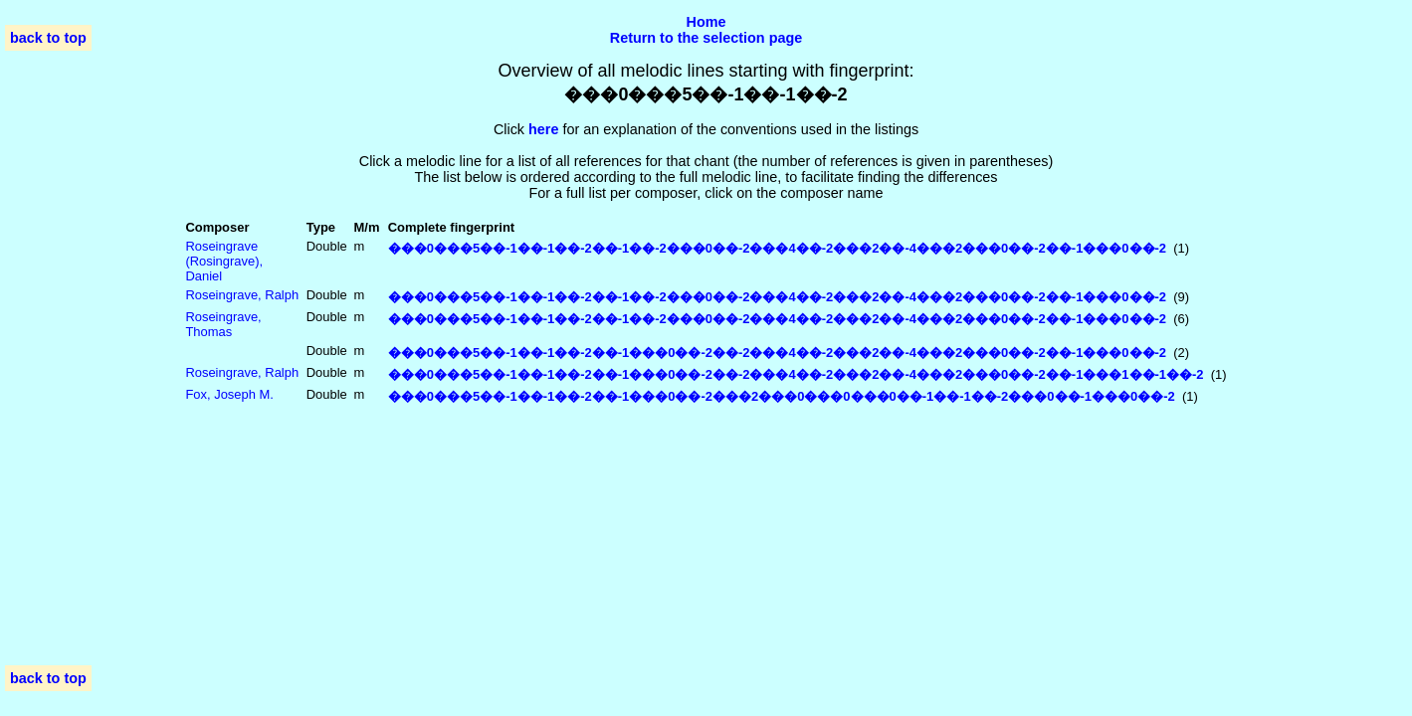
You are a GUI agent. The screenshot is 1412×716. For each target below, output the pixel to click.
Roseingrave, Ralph (242, 294)
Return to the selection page (706, 38)
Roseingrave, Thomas (223, 324)
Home (706, 22)
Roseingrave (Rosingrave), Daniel (224, 261)
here (543, 129)
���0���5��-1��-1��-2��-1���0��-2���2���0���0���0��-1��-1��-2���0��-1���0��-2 (781, 396)
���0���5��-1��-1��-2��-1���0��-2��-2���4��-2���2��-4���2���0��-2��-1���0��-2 (777, 352)
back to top (48, 38)
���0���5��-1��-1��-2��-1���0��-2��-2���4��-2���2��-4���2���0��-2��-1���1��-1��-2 (796, 374)
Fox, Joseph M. (229, 394)
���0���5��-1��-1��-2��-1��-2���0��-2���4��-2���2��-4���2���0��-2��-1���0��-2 (777, 248)
